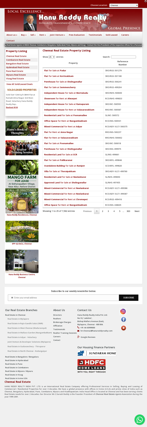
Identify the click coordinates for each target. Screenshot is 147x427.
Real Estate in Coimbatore (17, 367)
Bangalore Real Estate (17, 63)
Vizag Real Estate (15, 78)
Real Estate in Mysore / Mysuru (19, 371)
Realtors (57, 318)
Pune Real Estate (14, 71)
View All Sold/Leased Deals (19, 84)
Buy (24, 34)
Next (137, 211)
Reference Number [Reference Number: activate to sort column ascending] (127, 63)
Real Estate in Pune (13, 364)
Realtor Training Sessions (65, 333)
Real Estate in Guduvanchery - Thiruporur (27, 346)
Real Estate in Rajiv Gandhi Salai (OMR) (25, 323)
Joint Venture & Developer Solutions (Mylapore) (29, 342)
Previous (87, 211)
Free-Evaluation (77, 34)
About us (11, 34)
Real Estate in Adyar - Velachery (22, 337)
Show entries (53, 56)
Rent (42, 34)
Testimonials (95, 34)
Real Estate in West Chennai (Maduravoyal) (27, 328)
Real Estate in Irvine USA (16, 378)
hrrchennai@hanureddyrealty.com (96, 330)
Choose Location (99, 5)
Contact (10, 40)
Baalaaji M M (12, 107)
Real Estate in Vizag (14, 374)
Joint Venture (57, 34)
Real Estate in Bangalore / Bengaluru (22, 356)
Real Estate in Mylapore (18, 319)
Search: (119, 56)
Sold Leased (111, 34)
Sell (33, 34)
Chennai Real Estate (16, 56)
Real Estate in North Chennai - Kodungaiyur (27, 351)
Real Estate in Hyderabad (16, 360)
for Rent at (60, 98)
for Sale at (55, 70)
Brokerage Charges (62, 322)
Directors (57, 315)
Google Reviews (88, 337)
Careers (125, 34)
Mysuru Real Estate (16, 74)
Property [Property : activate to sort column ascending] (78, 63)
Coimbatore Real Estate (18, 59)
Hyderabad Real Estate (17, 67)
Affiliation (57, 325)
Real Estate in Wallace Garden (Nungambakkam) (30, 332)
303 (128, 211)
